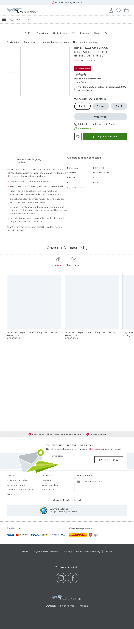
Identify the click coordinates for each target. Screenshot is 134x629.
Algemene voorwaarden (46, 551)
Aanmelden (111, 10)
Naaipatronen (60, 33)
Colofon (25, 551)
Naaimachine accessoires (55, 42)
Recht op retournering (88, 551)
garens (58, 261)
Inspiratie (84, 33)
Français (83, 605)
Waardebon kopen (16, 485)
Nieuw (97, 33)
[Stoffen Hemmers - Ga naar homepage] (66, 598)
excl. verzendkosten (92, 79)
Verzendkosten (50, 485)
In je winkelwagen (105, 136)
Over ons (46, 480)
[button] (78, 136)
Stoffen (28, 33)
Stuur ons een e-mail (90, 481)
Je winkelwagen (126, 10)
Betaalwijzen (48, 489)
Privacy (68, 551)
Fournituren (43, 33)
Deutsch (50, 605)
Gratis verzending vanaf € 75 (67, 2)
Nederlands (67, 605)
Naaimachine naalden (85, 42)
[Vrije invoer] (100, 116)
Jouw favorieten (118, 10)
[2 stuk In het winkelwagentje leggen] (101, 106)
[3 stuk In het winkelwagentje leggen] (119, 106)
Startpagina (13, 42)
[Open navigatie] (4, 19)
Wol (74, 33)
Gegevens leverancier (75, 188)
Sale (107, 33)
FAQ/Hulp (12, 494)
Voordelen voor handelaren (21, 489)
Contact (109, 551)
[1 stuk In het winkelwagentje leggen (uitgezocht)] (82, 106)
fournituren (73, 261)
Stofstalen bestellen (17, 480)
